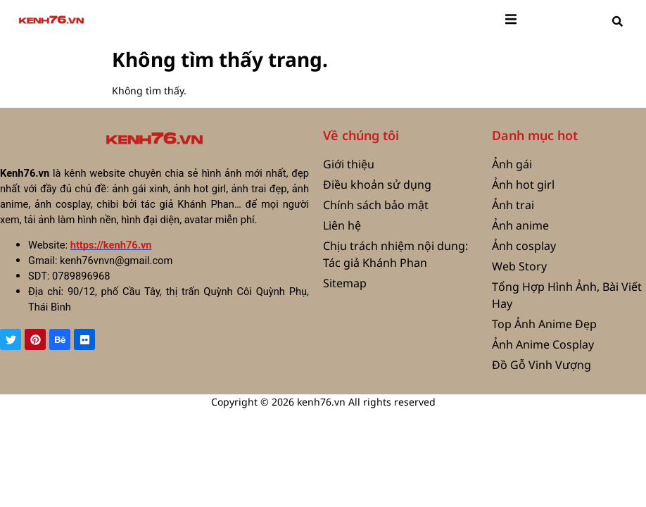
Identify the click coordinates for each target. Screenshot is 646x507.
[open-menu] (511, 21)
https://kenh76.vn (111, 245)
